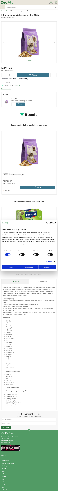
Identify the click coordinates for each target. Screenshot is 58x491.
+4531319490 (5, 400)
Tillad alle (47, 267)
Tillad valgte (29, 267)
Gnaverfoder (4, 11)
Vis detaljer (48, 261)
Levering (17, 85)
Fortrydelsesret (6, 475)
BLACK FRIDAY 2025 (8, 424)
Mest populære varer (8, 427)
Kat (3, 435)
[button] (29, 42)
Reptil (3, 446)
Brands (4, 419)
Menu (2, 7)
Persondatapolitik (7, 472)
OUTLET (4, 430)
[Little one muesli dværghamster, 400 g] (15, 141)
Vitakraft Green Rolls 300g (10, 212)
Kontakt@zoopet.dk (7, 402)
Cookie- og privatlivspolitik (9, 469)
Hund (3, 432)
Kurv (55, 2)
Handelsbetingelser (7, 467)
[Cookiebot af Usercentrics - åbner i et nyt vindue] (48, 223)
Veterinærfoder (6, 454)
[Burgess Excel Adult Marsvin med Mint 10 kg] (43, 200)
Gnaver (4, 438)
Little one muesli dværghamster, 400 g (22, 101)
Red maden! (5, 422)
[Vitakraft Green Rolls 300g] (15, 200)
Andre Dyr (4, 451)
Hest (3, 448)
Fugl (3, 440)
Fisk (3, 443)
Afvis (11, 267)
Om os (4, 462)
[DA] (7, 2)
